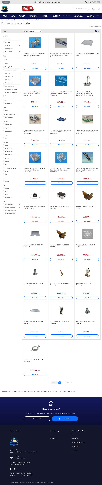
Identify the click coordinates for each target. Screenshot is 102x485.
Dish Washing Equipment (30, 19)
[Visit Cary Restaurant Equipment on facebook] (11, 469)
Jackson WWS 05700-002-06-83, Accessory (33, 360)
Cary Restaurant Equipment (7, 19)
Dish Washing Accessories (41, 19)
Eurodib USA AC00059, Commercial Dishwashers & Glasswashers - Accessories (87, 170)
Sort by (26, 31)
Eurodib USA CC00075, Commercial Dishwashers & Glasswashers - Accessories (60, 170)
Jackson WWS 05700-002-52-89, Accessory (33, 322)
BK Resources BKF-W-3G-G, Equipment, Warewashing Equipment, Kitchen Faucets (84, 93)
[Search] (81, 9)
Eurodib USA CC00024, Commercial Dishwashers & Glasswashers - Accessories (87, 131)
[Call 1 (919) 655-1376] (92, 2)
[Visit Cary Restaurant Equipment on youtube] (14, 469)
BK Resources (8, 39)
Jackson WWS (8, 51)
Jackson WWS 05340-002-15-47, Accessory (85, 322)
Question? (6, 2)
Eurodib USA (8, 45)
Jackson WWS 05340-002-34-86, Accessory (33, 284)
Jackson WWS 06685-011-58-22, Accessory (59, 245)
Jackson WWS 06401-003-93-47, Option (85, 245)
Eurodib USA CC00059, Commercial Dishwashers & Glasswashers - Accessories (61, 93)
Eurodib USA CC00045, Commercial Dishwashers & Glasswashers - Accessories (34, 55)
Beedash (50, 482)
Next (68, 382)
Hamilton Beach (9, 48)
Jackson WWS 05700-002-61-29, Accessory (85, 284)
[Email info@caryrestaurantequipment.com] (47, 2)
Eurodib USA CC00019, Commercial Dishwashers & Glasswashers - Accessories (60, 131)
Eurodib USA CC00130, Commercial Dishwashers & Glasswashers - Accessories (34, 170)
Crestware (7, 42)
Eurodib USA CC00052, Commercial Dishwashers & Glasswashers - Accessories (34, 93)
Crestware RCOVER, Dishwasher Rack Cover (87, 54)
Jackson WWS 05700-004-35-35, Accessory (59, 207)
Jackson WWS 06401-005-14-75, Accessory (33, 245)
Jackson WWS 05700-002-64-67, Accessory (59, 284)
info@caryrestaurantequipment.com (26, 452)
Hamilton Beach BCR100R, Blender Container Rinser (34, 207)
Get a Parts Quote (65, 419)
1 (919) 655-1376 (20, 458)
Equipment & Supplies (18, 19)
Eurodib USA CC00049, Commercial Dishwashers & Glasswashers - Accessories (61, 55)
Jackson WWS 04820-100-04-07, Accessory (85, 207)
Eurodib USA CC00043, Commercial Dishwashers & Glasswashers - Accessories (34, 131)
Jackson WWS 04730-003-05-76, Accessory (59, 322)
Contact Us (37, 419)
